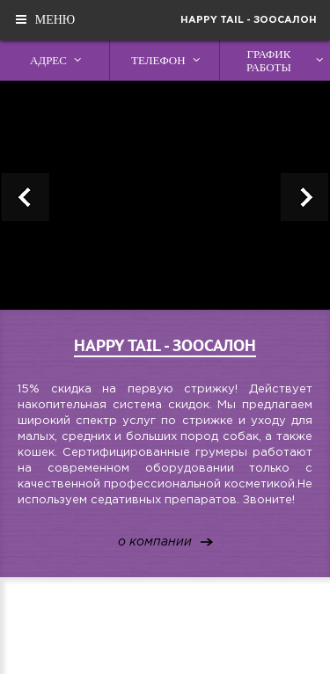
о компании (155, 542)
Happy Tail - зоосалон (248, 20)
